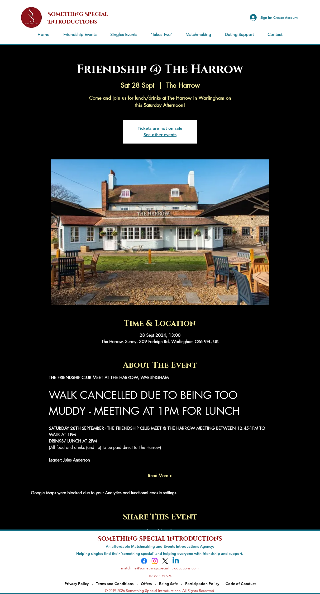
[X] (165, 561)
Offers (146, 583)
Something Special (132, 538)
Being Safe (168, 583)
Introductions (194, 538)
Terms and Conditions (114, 583)
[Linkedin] (176, 561)
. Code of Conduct (239, 583)
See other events (160, 134)
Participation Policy (203, 583)
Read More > (160, 475)
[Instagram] (155, 561)
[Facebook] (144, 561)
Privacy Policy (77, 583)
